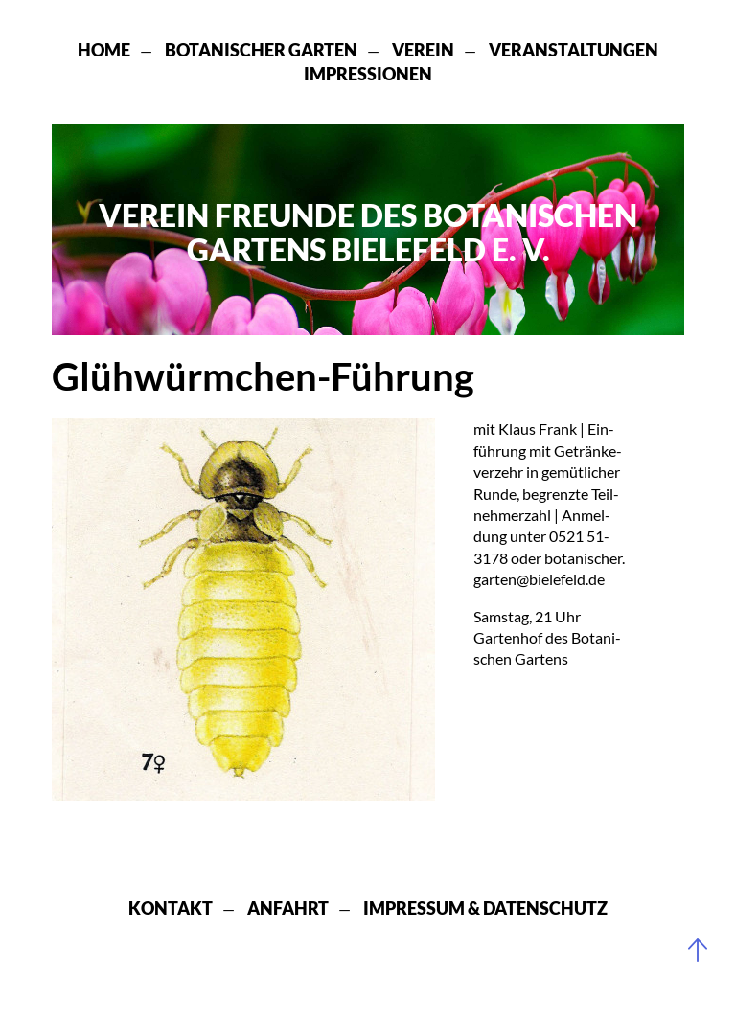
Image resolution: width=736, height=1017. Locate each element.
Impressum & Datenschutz (485, 907)
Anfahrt (288, 907)
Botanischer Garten (261, 49)
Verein (423, 49)
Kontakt (170, 907)
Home (104, 49)
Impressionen (368, 73)
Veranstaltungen (573, 49)
